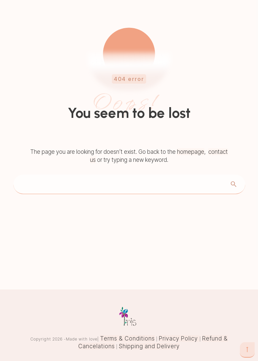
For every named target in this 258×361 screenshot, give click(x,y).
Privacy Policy (179, 338)
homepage (190, 151)
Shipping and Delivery (149, 346)
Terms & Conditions (127, 338)
